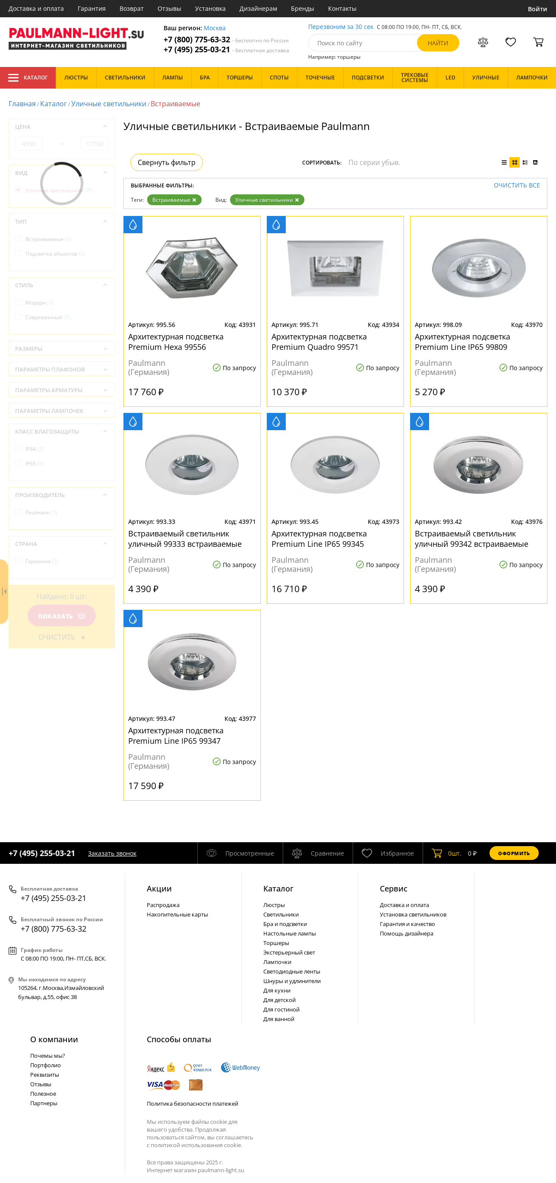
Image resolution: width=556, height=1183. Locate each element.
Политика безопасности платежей (192, 1103)
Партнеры (43, 1103)
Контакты (342, 8)
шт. (446, 853)
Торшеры (276, 943)
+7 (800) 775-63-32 (226, 39)
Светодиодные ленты (291, 971)
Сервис (394, 888)
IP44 (34, 449)
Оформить (514, 853)
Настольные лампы (289, 933)
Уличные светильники (108, 103)
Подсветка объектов (55, 253)
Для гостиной (281, 1009)
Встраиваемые (174, 199)
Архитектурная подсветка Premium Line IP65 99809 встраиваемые (462, 341)
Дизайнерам (258, 8)
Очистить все (517, 185)
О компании (54, 1039)
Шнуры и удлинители (292, 981)
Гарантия (92, 8)
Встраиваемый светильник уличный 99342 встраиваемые (471, 538)
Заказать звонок (112, 853)
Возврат (132, 8)
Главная (22, 103)
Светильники (281, 914)
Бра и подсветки (285, 924)
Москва (215, 28)
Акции (159, 888)
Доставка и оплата (36, 8)
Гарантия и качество (407, 924)
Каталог (27, 78)
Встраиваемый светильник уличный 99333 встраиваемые (185, 538)
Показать (61, 616)
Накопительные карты (177, 914)
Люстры (274, 905)
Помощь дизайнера (406, 933)
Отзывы (169, 8)
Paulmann (41, 512)
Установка (210, 8)
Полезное (43, 1093)
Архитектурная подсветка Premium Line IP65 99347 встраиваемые (176, 735)
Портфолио (45, 1065)
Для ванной (278, 1019)
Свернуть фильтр (167, 162)
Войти (537, 9)
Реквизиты (44, 1074)
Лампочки (277, 962)
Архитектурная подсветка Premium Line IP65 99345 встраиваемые (319, 538)
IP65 (34, 463)
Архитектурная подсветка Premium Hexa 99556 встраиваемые (176, 341)
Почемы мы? (47, 1055)
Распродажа (163, 905)
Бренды (302, 8)
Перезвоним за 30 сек (340, 27)
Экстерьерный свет (289, 952)
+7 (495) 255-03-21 (226, 49)
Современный (47, 317)
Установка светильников (413, 914)
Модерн (39, 302)
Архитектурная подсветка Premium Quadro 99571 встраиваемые (319, 341)
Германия (42, 561)
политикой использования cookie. (196, 1145)
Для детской (279, 1000)
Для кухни (277, 990)
